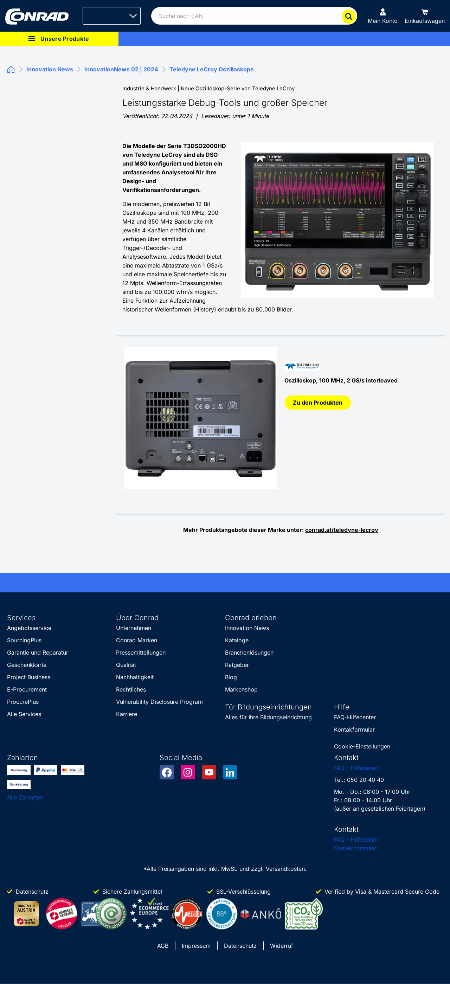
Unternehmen (133, 627)
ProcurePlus (23, 701)
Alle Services (24, 714)
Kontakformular (354, 729)
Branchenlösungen (249, 652)
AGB (162, 945)
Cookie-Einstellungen (362, 746)
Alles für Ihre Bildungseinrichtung (268, 717)
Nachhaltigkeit (135, 677)
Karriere (126, 714)
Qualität (126, 664)
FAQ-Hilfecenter (355, 717)
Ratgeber (237, 664)
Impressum (196, 945)
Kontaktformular (355, 847)
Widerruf (281, 945)
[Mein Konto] (383, 15)
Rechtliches (131, 689)
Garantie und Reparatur (37, 652)
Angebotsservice (29, 627)
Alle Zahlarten (25, 797)
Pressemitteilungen (141, 652)
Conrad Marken (136, 640)
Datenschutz (240, 945)
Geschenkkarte (26, 664)
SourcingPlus (24, 640)
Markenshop (241, 689)
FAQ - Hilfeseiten (356, 767)
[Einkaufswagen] (425, 15)
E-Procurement (27, 689)
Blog (231, 677)
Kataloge (237, 640)
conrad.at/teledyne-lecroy (341, 529)
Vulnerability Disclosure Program (159, 701)
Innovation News (247, 627)
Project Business (28, 677)
